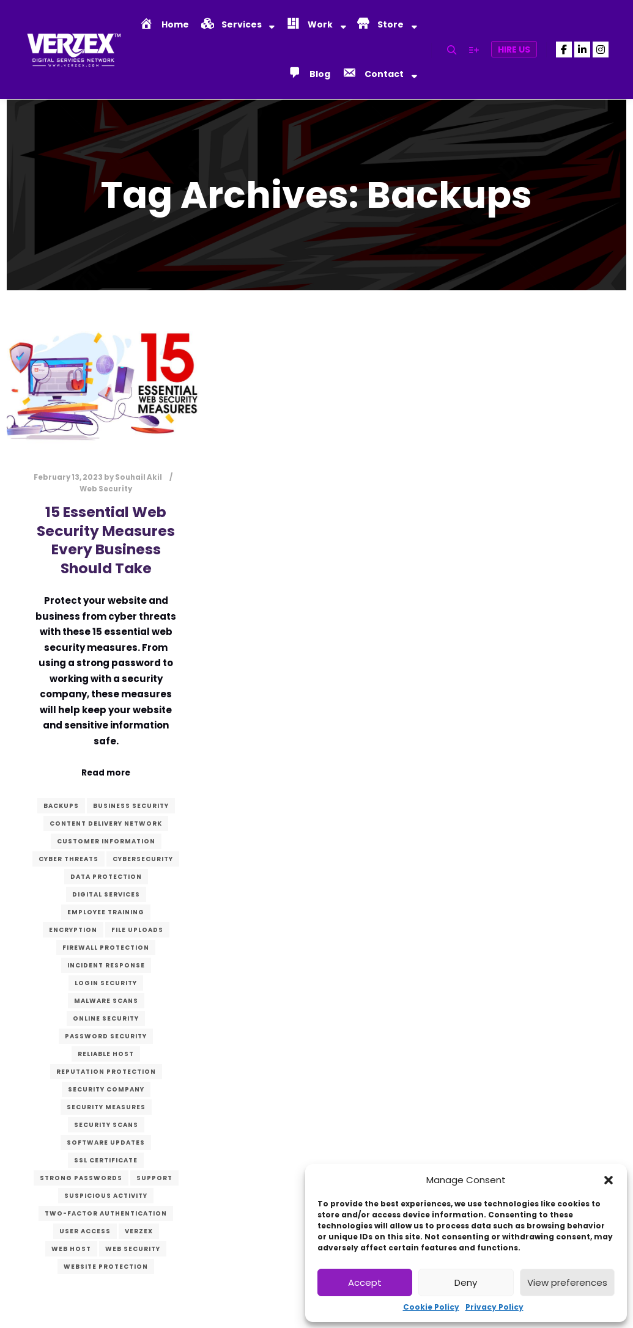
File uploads (137, 929)
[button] (608, 1180)
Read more (105, 773)
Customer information (106, 841)
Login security (106, 983)
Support (154, 1178)
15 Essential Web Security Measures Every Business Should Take (106, 540)
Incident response (106, 965)
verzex (139, 1231)
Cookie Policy (431, 1307)
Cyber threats (68, 859)
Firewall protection (105, 947)
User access (85, 1231)
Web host (71, 1248)
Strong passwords (81, 1178)
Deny (465, 1282)
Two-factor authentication (106, 1213)
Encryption (73, 929)
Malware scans (106, 1000)
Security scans (106, 1124)
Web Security (106, 489)
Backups (61, 805)
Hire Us (514, 49)
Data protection (106, 876)
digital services (106, 894)
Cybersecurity (143, 859)
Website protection (106, 1266)
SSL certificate (106, 1160)
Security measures (106, 1107)
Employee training (105, 912)
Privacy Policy (494, 1307)
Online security (106, 1018)
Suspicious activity (105, 1195)
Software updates (106, 1142)
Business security (131, 805)
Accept (365, 1282)
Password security (106, 1036)
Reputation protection (106, 1071)
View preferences (567, 1282)
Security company (106, 1089)
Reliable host (106, 1053)
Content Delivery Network (106, 823)
